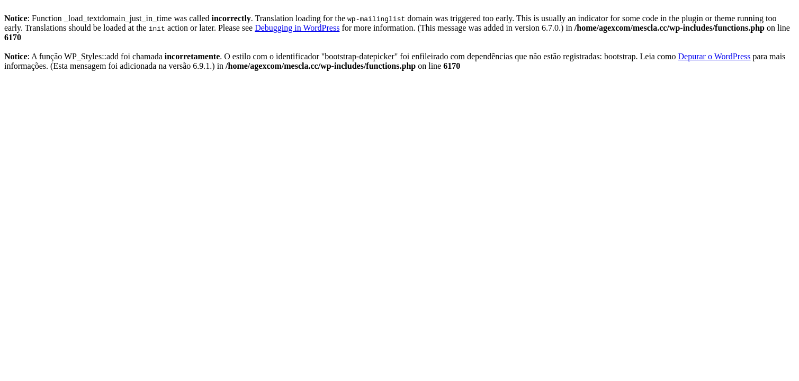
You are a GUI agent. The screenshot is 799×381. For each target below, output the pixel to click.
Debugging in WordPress (297, 27)
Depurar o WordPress (714, 56)
